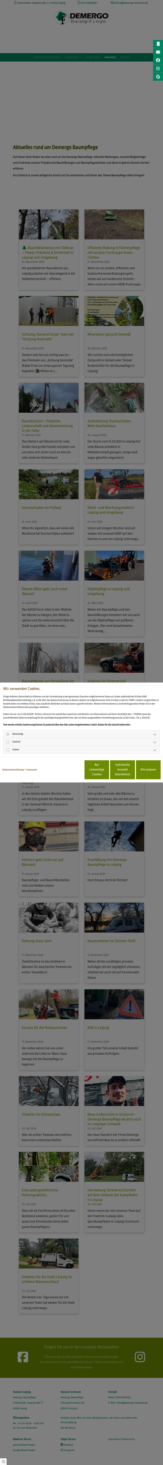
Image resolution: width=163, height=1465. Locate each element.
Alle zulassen (142, 769)
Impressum (31, 769)
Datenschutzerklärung (13, 769)
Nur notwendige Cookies (67, 769)
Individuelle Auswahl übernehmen (104, 769)
